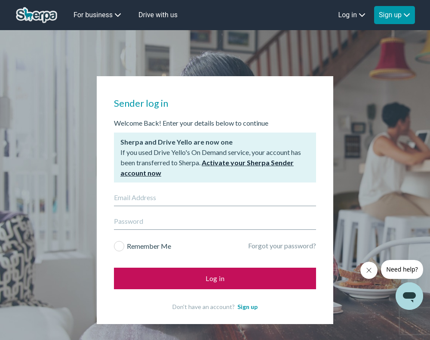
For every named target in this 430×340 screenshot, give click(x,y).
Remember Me (149, 231)
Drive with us (158, 15)
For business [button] (97, 15)
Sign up (247, 291)
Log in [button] (352, 15)
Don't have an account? (215, 291)
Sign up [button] (394, 15)
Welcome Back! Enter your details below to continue (191, 108)
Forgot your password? (282, 230)
